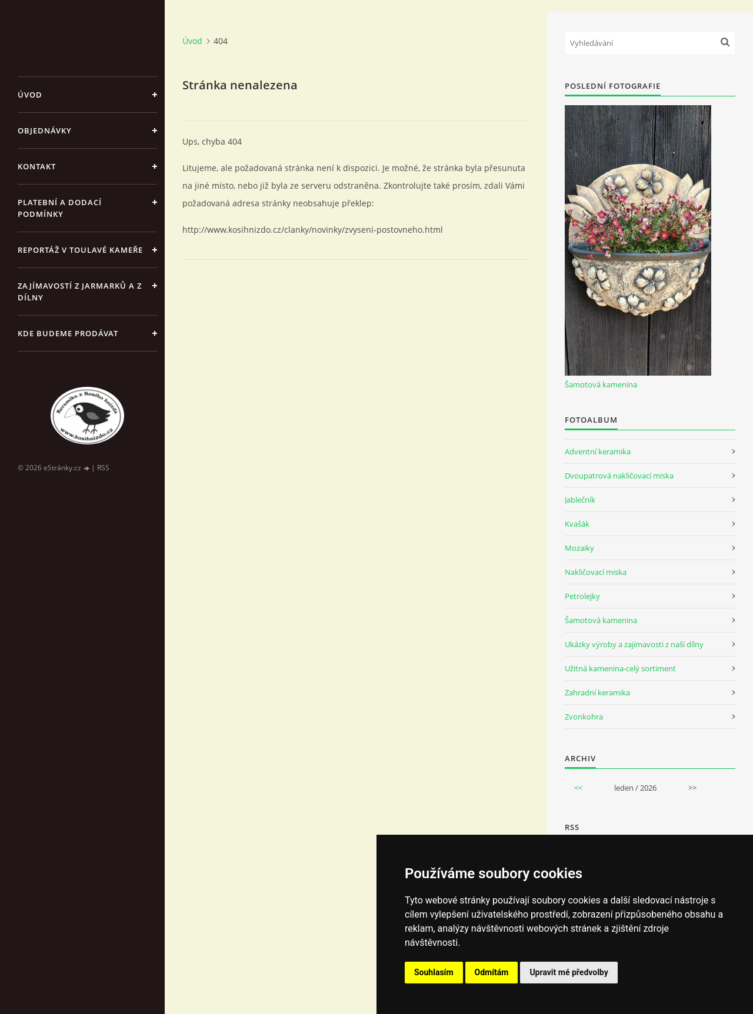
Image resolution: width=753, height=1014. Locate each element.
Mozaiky (579, 548)
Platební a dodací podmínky (60, 208)
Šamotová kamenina (601, 384)
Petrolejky (582, 596)
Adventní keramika (598, 451)
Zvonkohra (584, 716)
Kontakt (37, 166)
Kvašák (577, 523)
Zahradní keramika (597, 692)
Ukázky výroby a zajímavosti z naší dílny (634, 644)
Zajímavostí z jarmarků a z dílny (80, 291)
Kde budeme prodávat (68, 333)
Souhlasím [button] (434, 972)
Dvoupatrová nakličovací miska (619, 475)
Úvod (30, 94)
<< (578, 787)
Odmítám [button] (492, 972)
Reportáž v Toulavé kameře (80, 250)
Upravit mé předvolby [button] (568, 972)
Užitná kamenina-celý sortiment (620, 668)
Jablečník (580, 499)
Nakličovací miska (596, 572)
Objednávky (45, 130)
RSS (103, 468)
